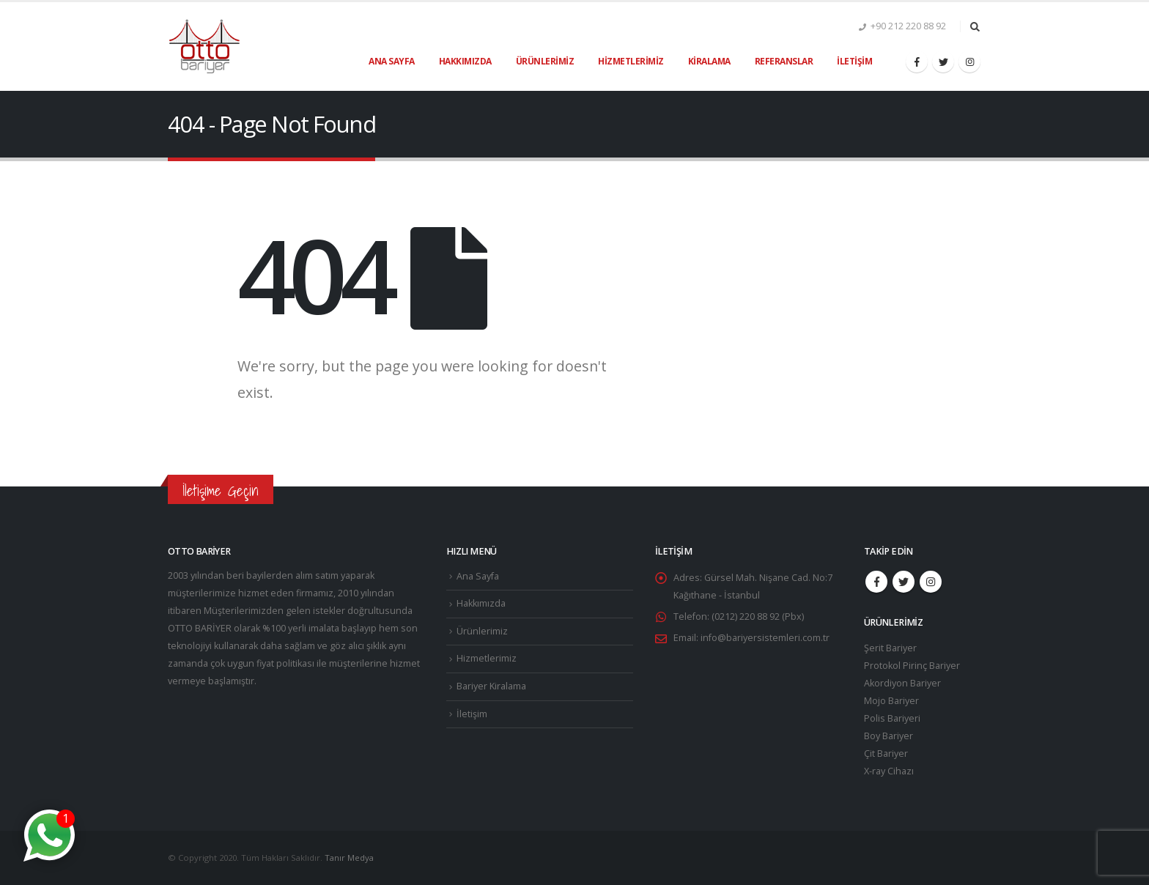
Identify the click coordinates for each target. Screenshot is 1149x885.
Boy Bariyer (888, 736)
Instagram (931, 582)
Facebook (876, 582)
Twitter (904, 582)
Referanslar (784, 61)
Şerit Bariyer (890, 648)
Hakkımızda (465, 61)
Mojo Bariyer (891, 701)
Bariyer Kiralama (491, 686)
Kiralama (709, 61)
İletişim (854, 61)
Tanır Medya (349, 857)
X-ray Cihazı (889, 771)
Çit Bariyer (886, 753)
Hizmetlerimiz (631, 61)
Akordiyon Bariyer (902, 683)
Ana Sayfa (392, 61)
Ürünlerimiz (545, 61)
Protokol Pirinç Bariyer (912, 665)
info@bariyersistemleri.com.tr (765, 638)
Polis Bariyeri (892, 718)
